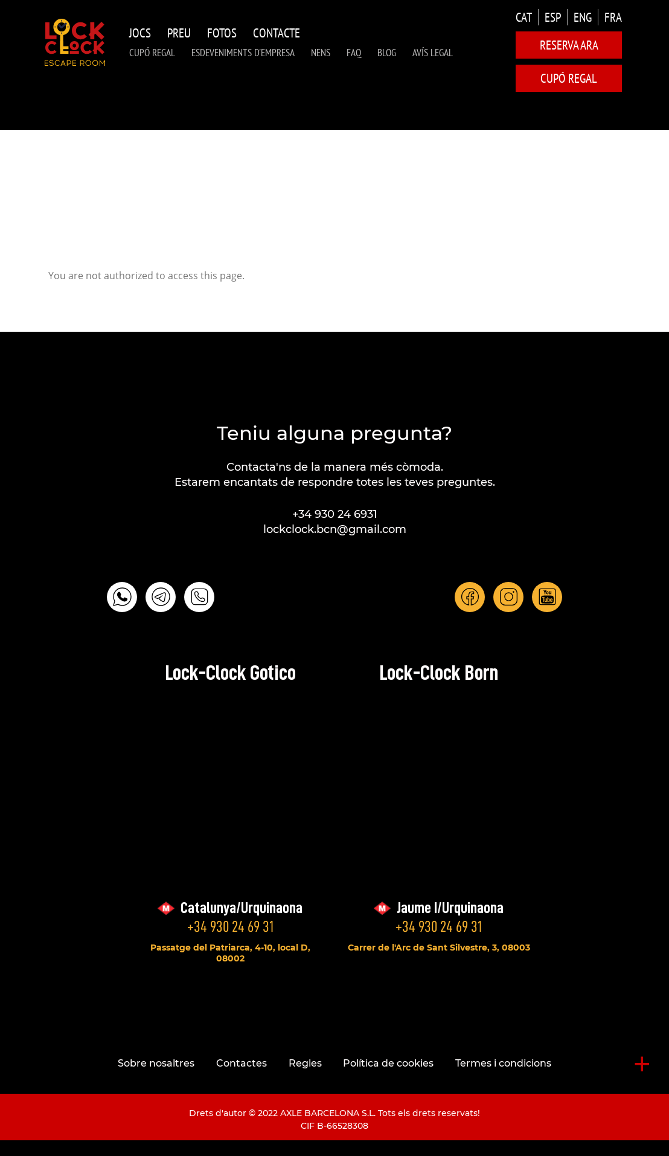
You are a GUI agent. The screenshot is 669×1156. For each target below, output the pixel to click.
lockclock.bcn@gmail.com (334, 529)
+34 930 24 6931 (334, 514)
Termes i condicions (503, 1063)
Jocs (140, 33)
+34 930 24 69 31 (230, 926)
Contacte (276, 33)
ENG (583, 17)
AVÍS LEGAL (432, 52)
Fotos (222, 33)
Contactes (241, 1063)
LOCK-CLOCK (75, 42)
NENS (320, 52)
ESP (553, 17)
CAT (524, 17)
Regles (305, 1063)
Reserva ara (569, 45)
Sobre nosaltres (156, 1063)
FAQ (354, 52)
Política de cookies (388, 1063)
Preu (179, 33)
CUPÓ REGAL (152, 52)
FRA (613, 17)
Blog (386, 52)
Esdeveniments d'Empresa (243, 52)
